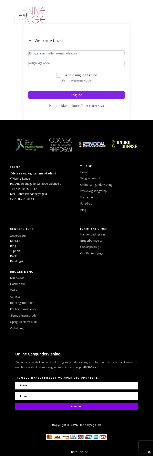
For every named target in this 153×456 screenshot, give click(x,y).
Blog (83, 210)
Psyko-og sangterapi (93, 191)
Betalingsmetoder (22, 303)
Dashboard (17, 284)
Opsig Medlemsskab (23, 322)
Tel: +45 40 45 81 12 (23, 189)
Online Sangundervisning (96, 185)
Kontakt (15, 241)
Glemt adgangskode (23, 315)
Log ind (76, 95)
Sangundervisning (91, 178)
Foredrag (86, 203)
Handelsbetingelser (92, 234)
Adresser (16, 297)
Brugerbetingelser (92, 240)
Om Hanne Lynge (91, 253)
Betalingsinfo (18, 261)
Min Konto (17, 277)
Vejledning (16, 328)
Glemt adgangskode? (77, 80)
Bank (13, 256)
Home (84, 172)
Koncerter (86, 197)
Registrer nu (94, 106)
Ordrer (14, 290)
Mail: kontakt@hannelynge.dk (29, 194)
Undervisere (18, 236)
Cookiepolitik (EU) (91, 247)
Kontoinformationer (23, 309)
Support (15, 251)
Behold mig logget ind (80, 75)
